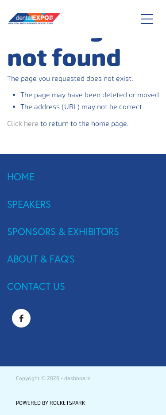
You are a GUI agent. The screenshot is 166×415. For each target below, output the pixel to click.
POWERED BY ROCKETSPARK (50, 403)
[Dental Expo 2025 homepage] (68, 18)
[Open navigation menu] (147, 19)
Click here (23, 123)
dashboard (77, 378)
